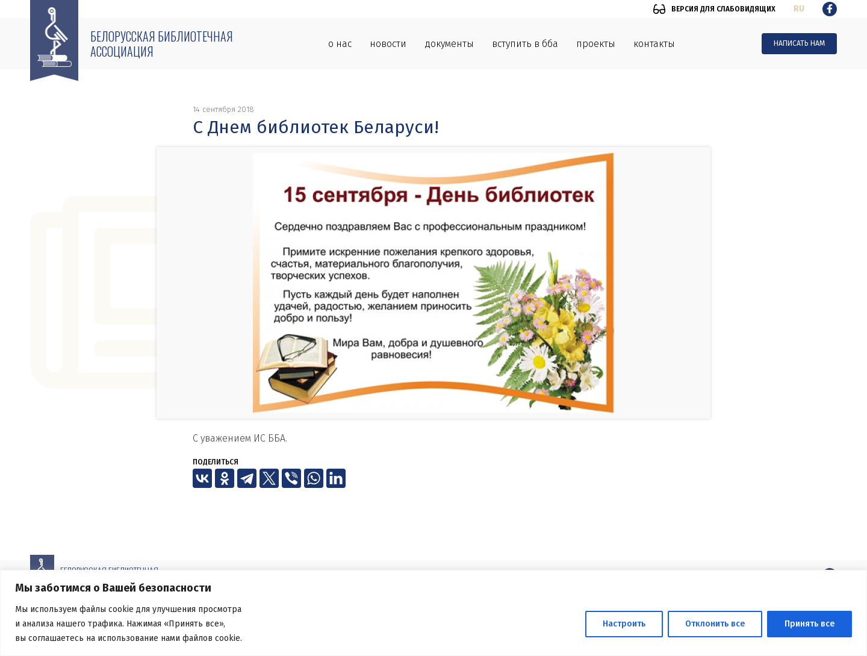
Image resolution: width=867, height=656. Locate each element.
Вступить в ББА (525, 43)
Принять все (809, 624)
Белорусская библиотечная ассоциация (161, 43)
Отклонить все (715, 624)
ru (799, 9)
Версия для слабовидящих (723, 9)
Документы (449, 43)
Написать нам (799, 43)
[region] (433, 613)
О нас (340, 43)
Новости (388, 43)
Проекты (595, 43)
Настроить (624, 624)
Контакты (654, 43)
